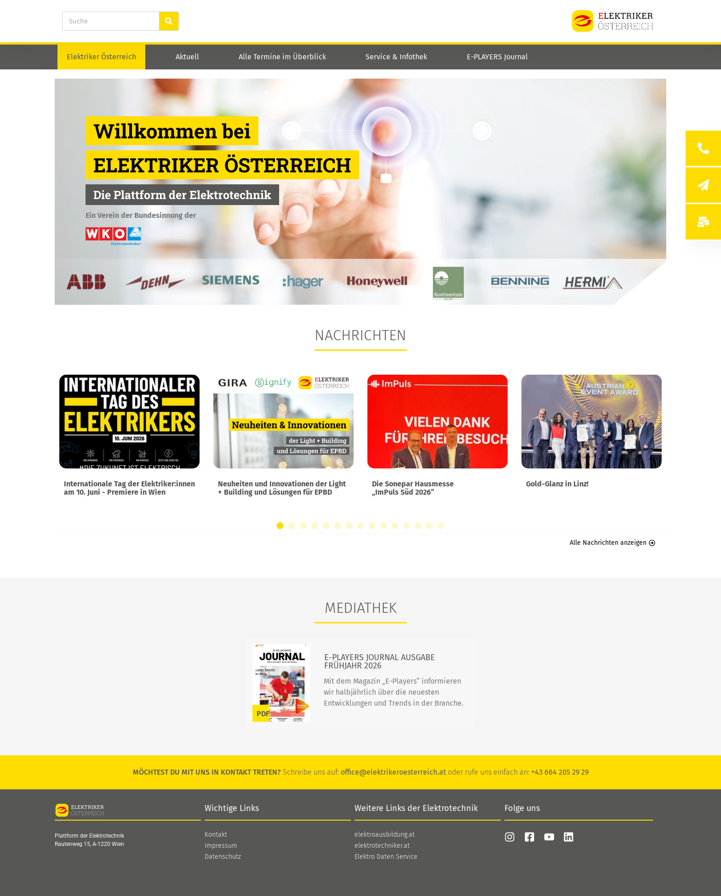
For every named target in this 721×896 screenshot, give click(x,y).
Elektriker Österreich (101, 56)
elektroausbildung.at (385, 835)
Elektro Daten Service (386, 857)
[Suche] (168, 21)
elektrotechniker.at (382, 846)
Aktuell (187, 56)
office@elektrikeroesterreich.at (393, 772)
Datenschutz (223, 857)
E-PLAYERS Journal (497, 56)
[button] (280, 525)
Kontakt (216, 835)
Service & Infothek (396, 56)
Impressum (221, 846)
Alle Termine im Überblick (282, 56)
